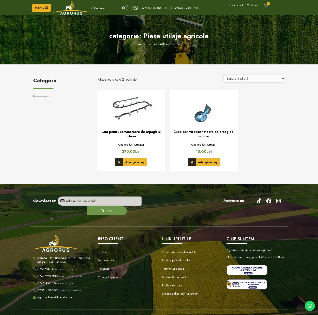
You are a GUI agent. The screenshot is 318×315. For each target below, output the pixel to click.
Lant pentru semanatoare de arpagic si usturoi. (127, 135)
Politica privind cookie (175, 249)
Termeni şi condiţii (173, 255)
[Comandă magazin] (254, 79)
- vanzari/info (54, 260)
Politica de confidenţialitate (177, 242)
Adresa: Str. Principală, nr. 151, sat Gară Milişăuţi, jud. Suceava (63, 251)
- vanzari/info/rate (57, 267)
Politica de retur (171, 268)
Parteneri (103, 255)
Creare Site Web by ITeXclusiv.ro (200, 308)
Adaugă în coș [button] (130, 162)
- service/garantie (57, 282)
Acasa (142, 44)
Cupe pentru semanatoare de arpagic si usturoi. (191, 135)
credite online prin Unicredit (178, 274)
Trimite (146, 202)
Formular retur (106, 249)
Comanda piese (107, 261)
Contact (102, 242)
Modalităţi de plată (173, 261)
